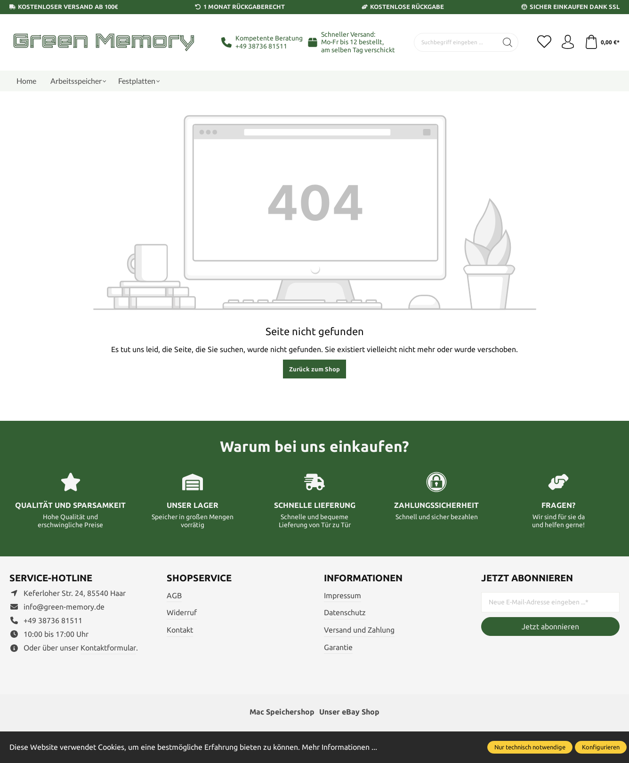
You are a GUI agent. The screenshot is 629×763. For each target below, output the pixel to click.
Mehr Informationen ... (339, 747)
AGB (174, 595)
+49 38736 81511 (261, 46)
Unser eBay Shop (349, 711)
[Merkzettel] (544, 42)
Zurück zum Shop (314, 369)
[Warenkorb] (602, 42)
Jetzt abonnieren (550, 626)
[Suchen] (507, 42)
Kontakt (180, 630)
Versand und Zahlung (359, 630)
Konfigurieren (601, 747)
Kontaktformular (108, 647)
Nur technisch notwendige (529, 747)
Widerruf (182, 612)
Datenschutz (345, 612)
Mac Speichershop (282, 711)
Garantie (338, 647)
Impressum (342, 595)
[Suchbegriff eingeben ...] (456, 42)
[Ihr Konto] (568, 42)
